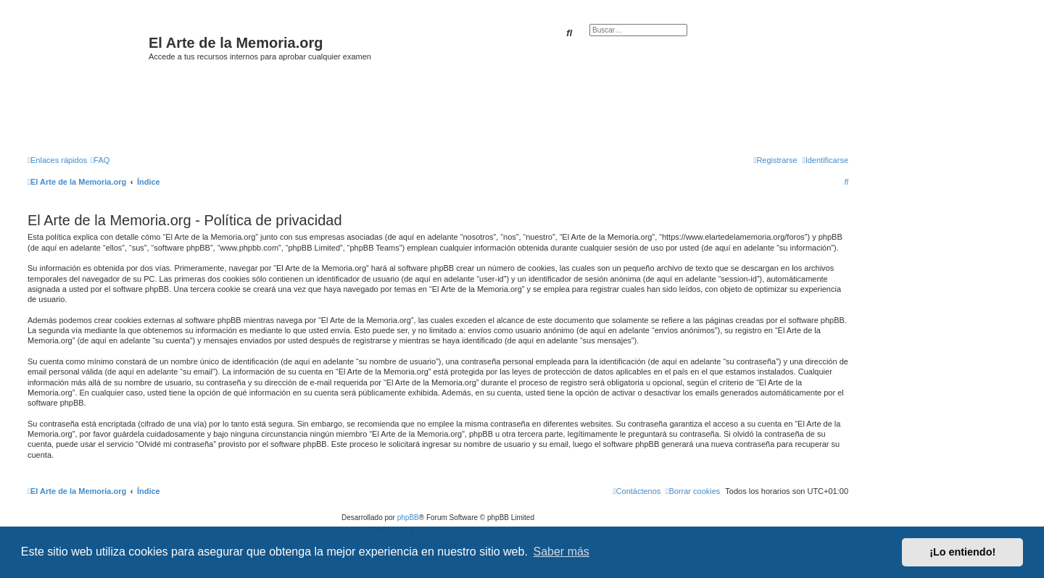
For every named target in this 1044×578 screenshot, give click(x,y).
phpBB (408, 518)
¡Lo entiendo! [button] (962, 552)
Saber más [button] (561, 551)
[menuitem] (100, 160)
